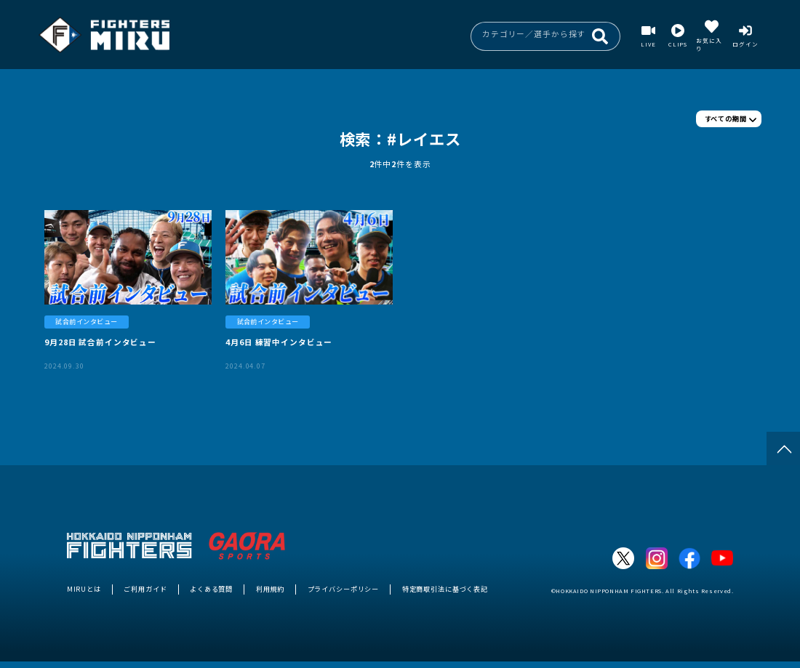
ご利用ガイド (145, 589)
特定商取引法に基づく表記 (445, 589)
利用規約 (270, 589)
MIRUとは (84, 589)
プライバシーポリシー (344, 589)
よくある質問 (211, 589)
